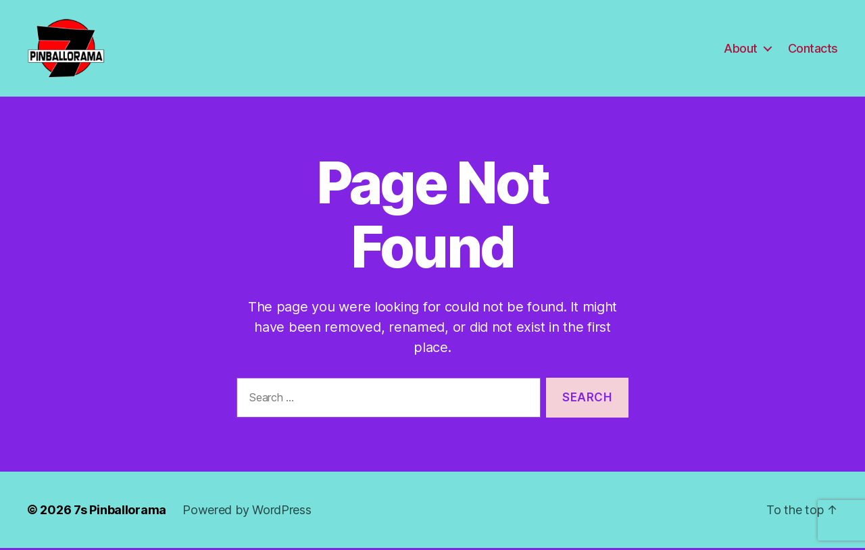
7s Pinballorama (120, 512)
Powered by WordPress (247, 512)
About (741, 49)
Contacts (813, 49)
